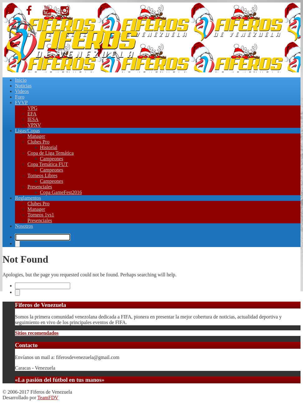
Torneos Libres (42, 175)
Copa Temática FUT (47, 164)
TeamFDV (47, 397)
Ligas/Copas (27, 130)
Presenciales (39, 186)
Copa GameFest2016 (61, 192)
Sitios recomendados (37, 333)
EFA (31, 113)
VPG (32, 108)
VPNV (34, 125)
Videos (22, 91)
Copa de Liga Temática (50, 153)
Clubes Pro (38, 141)
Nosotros (24, 226)
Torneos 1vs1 (40, 214)
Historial (48, 147)
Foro (19, 97)
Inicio (20, 80)
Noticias (23, 85)
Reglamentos (28, 198)
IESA (33, 119)
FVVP (21, 102)
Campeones (51, 158)
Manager (36, 136)
